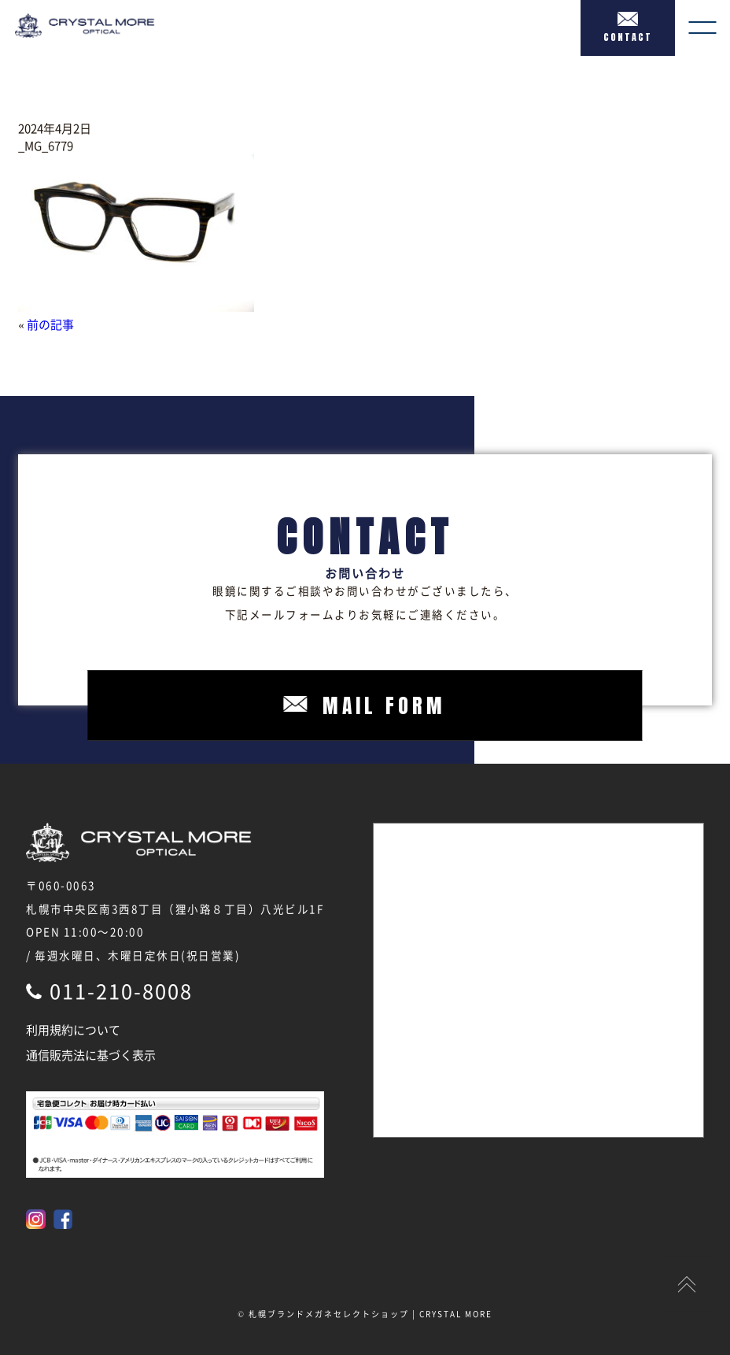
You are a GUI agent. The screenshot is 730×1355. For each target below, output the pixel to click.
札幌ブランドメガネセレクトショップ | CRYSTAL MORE (370, 1314)
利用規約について (73, 1029)
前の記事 (50, 324)
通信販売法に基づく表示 (91, 1055)
